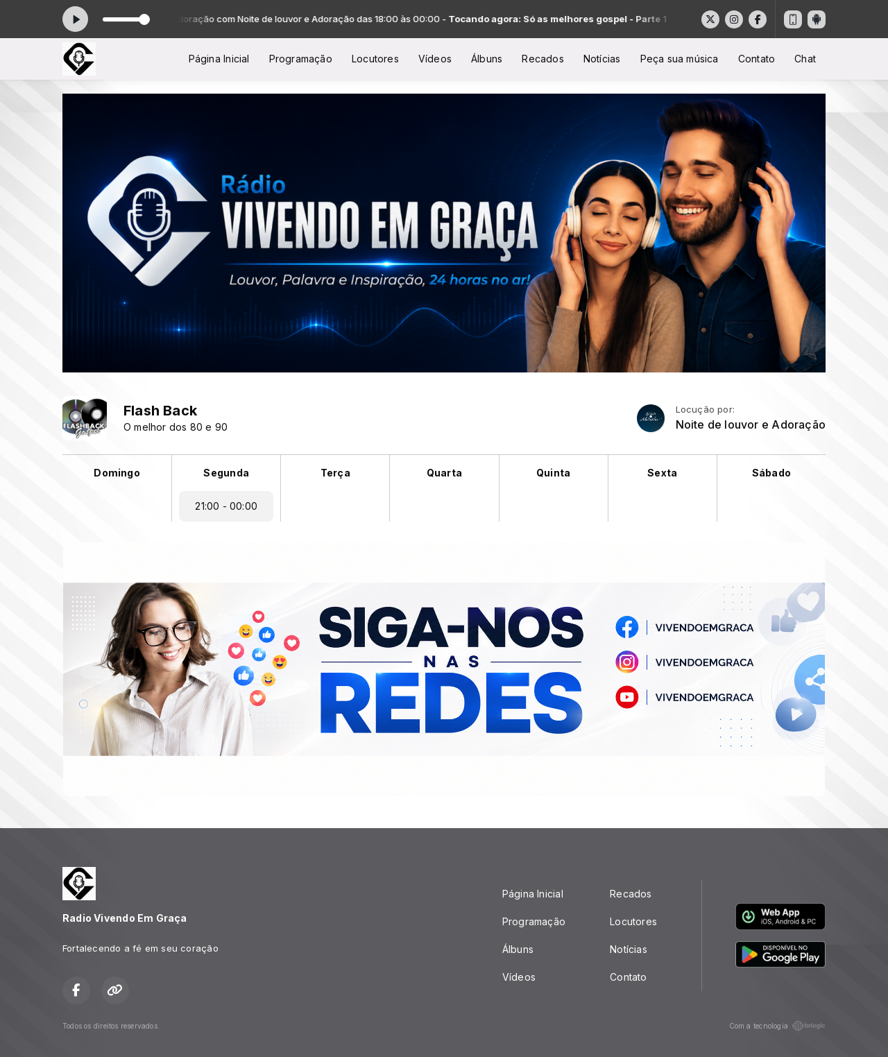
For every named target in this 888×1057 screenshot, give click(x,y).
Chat (805, 59)
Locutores (375, 59)
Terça (335, 473)
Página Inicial (219, 59)
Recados (542, 59)
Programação (300, 59)
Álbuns (486, 59)
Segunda (225, 473)
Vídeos (435, 59)
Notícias (602, 59)
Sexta (662, 473)
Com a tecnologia (777, 1026)
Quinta (553, 473)
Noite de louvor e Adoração (751, 424)
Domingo (116, 473)
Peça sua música (679, 59)
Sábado (771, 473)
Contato (756, 59)
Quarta (444, 473)
